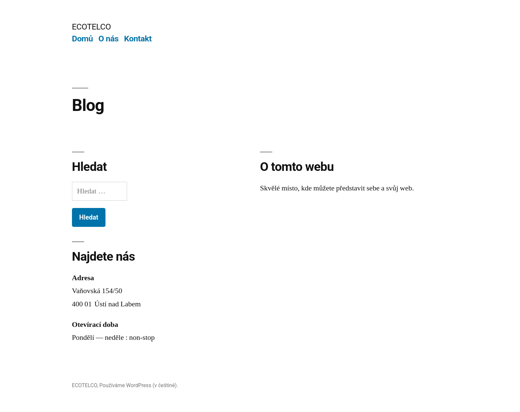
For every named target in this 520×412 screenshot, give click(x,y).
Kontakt (138, 38)
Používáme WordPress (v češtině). (138, 385)
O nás (108, 38)
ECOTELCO (91, 26)
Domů (82, 38)
